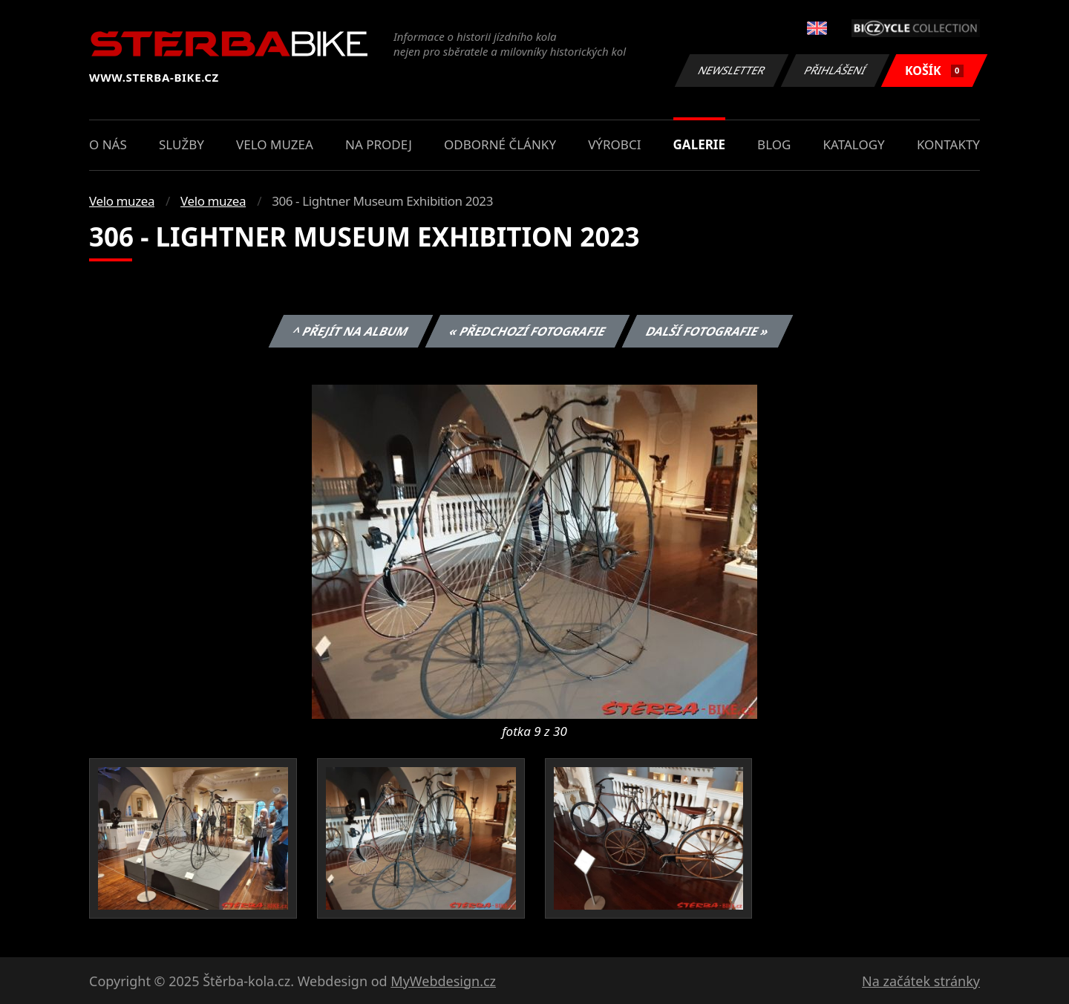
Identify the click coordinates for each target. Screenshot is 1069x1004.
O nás (108, 144)
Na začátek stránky (921, 981)
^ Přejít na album (351, 331)
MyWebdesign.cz (443, 981)
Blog (774, 144)
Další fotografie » (708, 331)
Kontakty (948, 144)
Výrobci (614, 144)
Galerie (699, 144)
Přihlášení (835, 70)
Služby (181, 144)
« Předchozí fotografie (527, 331)
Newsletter (731, 70)
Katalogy (854, 144)
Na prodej (378, 144)
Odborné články (500, 144)
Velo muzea (274, 144)
